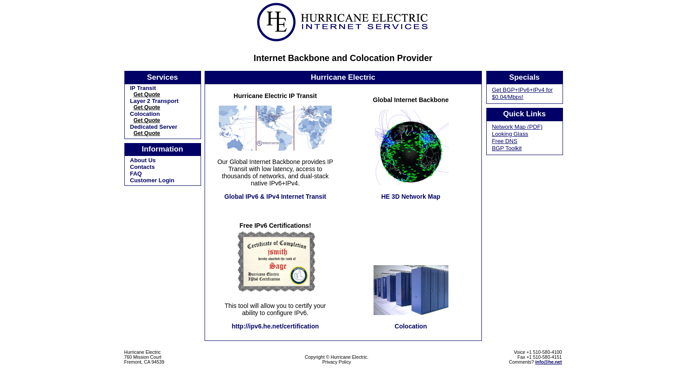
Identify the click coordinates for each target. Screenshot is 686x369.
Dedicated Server (153, 126)
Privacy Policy (336, 362)
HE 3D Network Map (410, 196)
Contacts (142, 167)
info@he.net (548, 362)
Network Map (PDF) (517, 126)
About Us (143, 160)
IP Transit (143, 88)
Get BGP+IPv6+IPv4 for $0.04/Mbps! (522, 93)
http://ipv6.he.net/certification (275, 326)
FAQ (136, 173)
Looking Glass (510, 134)
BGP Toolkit (507, 148)
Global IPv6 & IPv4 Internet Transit (275, 196)
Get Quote (147, 94)
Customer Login (152, 180)
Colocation (145, 114)
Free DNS (505, 141)
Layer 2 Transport (154, 101)
